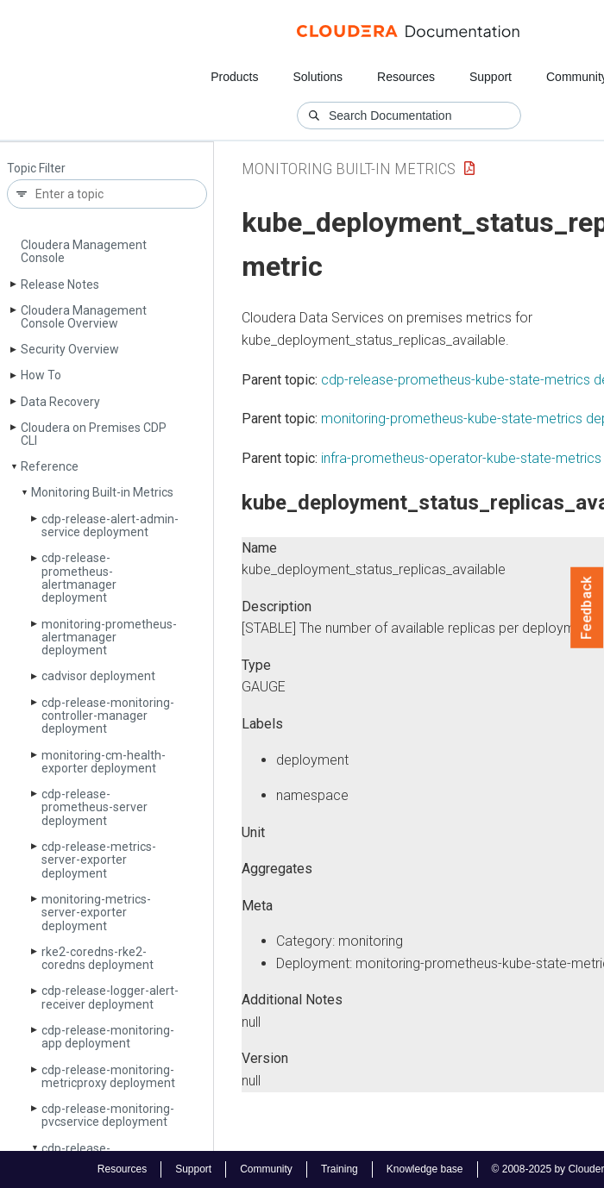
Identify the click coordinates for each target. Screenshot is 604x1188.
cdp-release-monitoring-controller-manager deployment (107, 716)
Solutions (318, 77)
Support (490, 77)
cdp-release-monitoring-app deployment (107, 1036)
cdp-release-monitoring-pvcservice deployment (107, 1115)
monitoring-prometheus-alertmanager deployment (109, 637)
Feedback (587, 608)
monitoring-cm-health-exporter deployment (103, 761)
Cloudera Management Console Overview (84, 316)
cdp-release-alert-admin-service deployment (110, 525)
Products (234, 77)
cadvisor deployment (98, 676)
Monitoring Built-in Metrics (102, 492)
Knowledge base (425, 1169)
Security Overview (70, 349)
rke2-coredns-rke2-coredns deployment (97, 958)
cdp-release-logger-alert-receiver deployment (110, 997)
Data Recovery (60, 402)
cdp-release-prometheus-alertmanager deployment (78, 577)
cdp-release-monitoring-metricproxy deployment (108, 1076)
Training (339, 1169)
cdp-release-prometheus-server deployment (94, 807)
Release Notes (60, 284)
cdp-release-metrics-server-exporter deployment (98, 860)
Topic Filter (36, 168)
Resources (406, 77)
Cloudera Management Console (84, 251)
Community (266, 1169)
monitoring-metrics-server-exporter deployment (96, 912)
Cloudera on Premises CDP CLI (94, 434)
